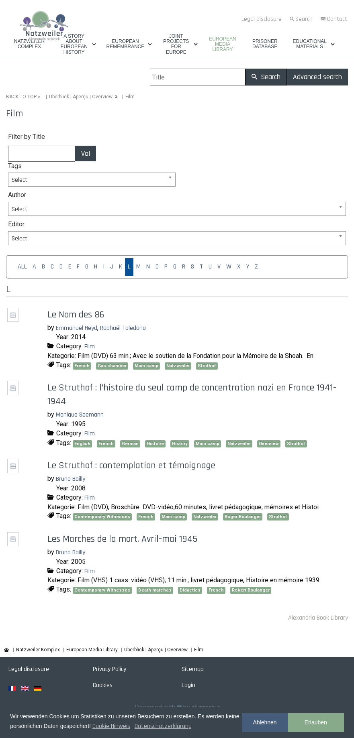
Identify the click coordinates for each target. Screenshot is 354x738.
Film (89, 346)
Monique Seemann (80, 415)
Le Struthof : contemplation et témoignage (131, 465)
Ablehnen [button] (264, 722)
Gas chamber (112, 365)
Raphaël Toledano (123, 328)
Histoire (155, 443)
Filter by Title (26, 136)
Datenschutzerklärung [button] (163, 726)
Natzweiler (178, 365)
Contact (337, 19)
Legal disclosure (261, 19)
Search (304, 19)
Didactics (190, 590)
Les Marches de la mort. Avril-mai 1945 (122, 539)
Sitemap (193, 669)
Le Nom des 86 (75, 315)
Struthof (207, 365)
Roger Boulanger (243, 516)
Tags (15, 166)
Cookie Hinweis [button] (111, 726)
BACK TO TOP (21, 97)
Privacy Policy (109, 669)
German (130, 443)
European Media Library (222, 44)
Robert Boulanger (251, 590)
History (180, 443)
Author (17, 195)
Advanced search (317, 76)
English (82, 443)
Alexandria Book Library (318, 618)
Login (188, 685)
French (82, 365)
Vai (85, 153)
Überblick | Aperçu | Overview (81, 97)
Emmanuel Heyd (76, 328)
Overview (269, 443)
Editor (16, 224)
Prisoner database (265, 44)
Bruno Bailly (70, 479)
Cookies (103, 685)
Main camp (146, 365)
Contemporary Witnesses (102, 516)
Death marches (155, 590)
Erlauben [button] (316, 722)
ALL (22, 266)
